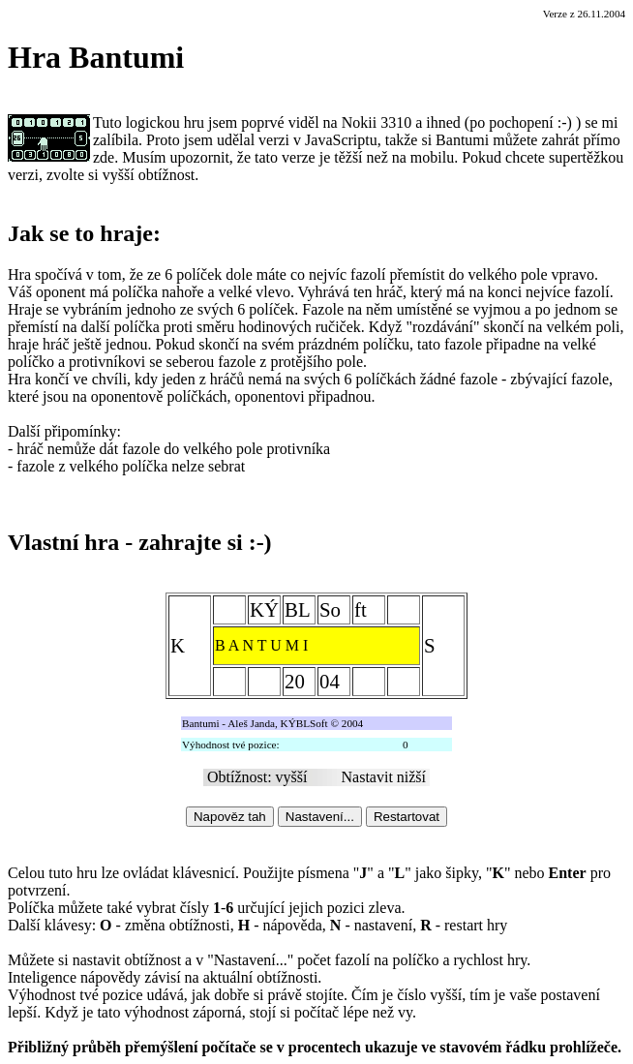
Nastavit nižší (384, 777)
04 (329, 681)
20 (295, 681)
